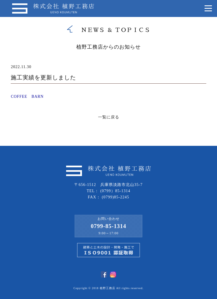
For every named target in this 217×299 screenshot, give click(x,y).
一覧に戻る (108, 117)
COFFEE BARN (27, 96)
